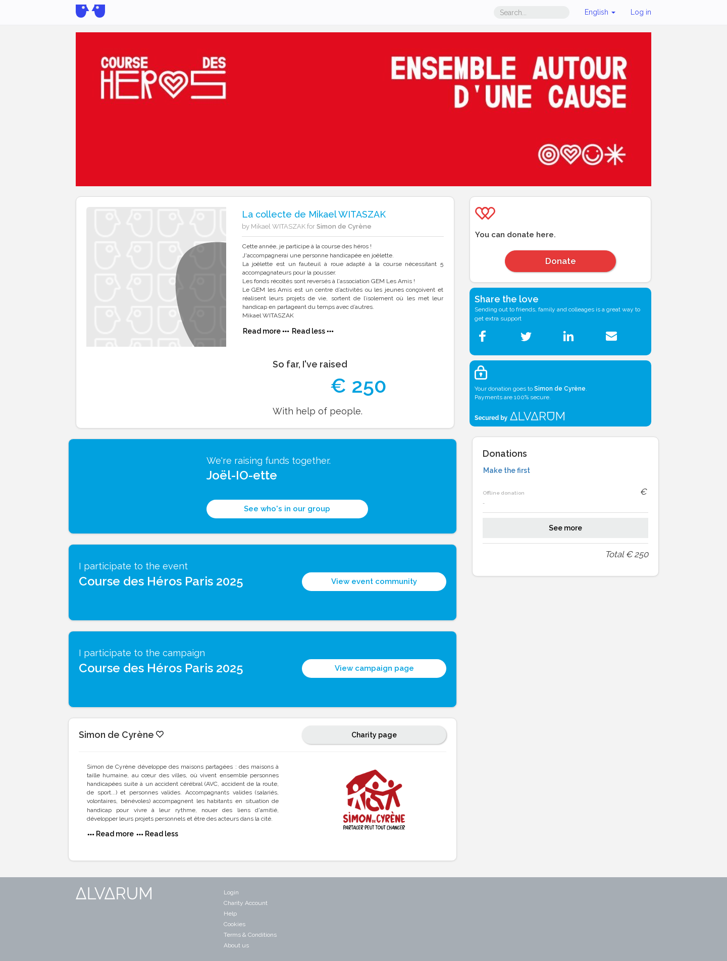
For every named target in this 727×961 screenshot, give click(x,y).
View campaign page (374, 668)
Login (231, 892)
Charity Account (246, 902)
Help (230, 913)
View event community (374, 581)
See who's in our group (287, 508)
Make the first (506, 470)
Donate (560, 261)
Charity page (374, 735)
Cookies (234, 924)
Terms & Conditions (250, 934)
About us (236, 945)
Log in (641, 12)
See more (565, 528)
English (600, 12)
